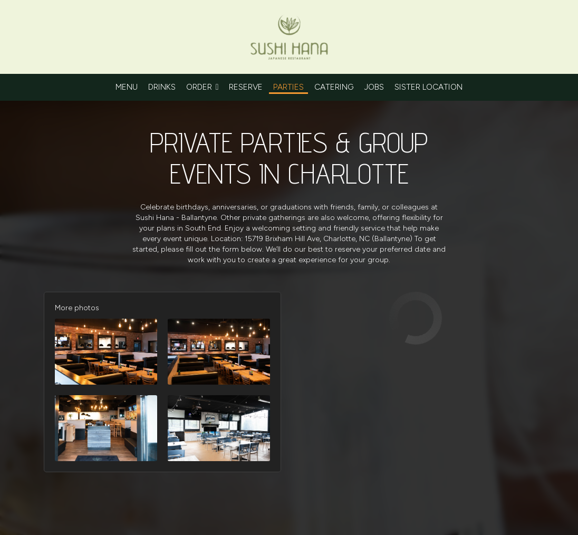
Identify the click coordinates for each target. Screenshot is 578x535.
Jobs (374, 87)
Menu (126, 87)
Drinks (162, 87)
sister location (428, 87)
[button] (106, 352)
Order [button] (202, 87)
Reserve (246, 87)
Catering (334, 87)
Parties (288, 87)
